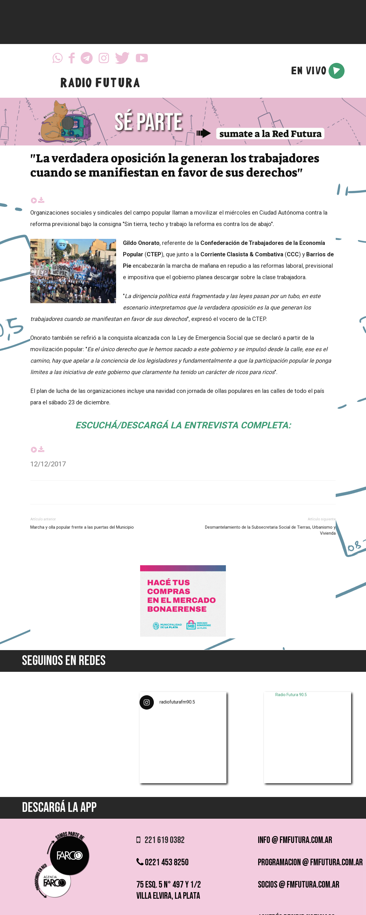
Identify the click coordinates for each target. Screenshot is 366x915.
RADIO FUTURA (100, 84)
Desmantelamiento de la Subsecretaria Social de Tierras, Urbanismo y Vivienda (270, 530)
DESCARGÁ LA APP (59, 808)
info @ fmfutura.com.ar (295, 840)
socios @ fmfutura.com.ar (298, 884)
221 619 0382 (160, 840)
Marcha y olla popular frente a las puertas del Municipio (82, 527)
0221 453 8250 (162, 862)
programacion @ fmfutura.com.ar (310, 862)
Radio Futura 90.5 (291, 694)
